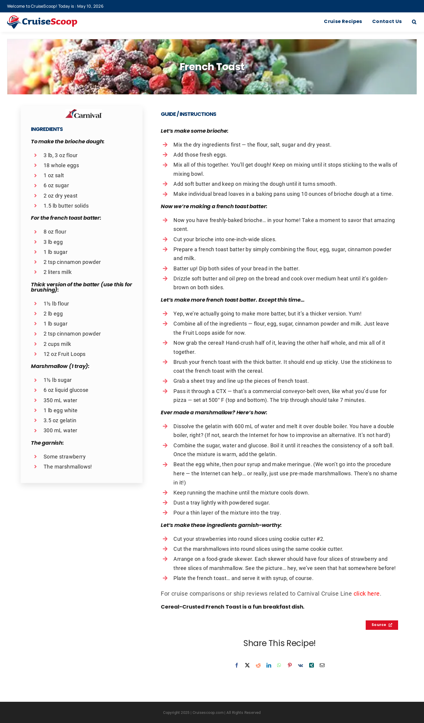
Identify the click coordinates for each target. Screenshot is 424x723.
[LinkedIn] (269, 665)
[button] (414, 22)
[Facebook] (236, 665)
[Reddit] (258, 665)
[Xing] (311, 665)
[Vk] (300, 665)
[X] (247, 665)
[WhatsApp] (279, 665)
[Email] (322, 665)
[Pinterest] (289, 665)
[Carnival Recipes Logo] (83, 112)
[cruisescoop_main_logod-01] (50, 18)
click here (367, 593)
